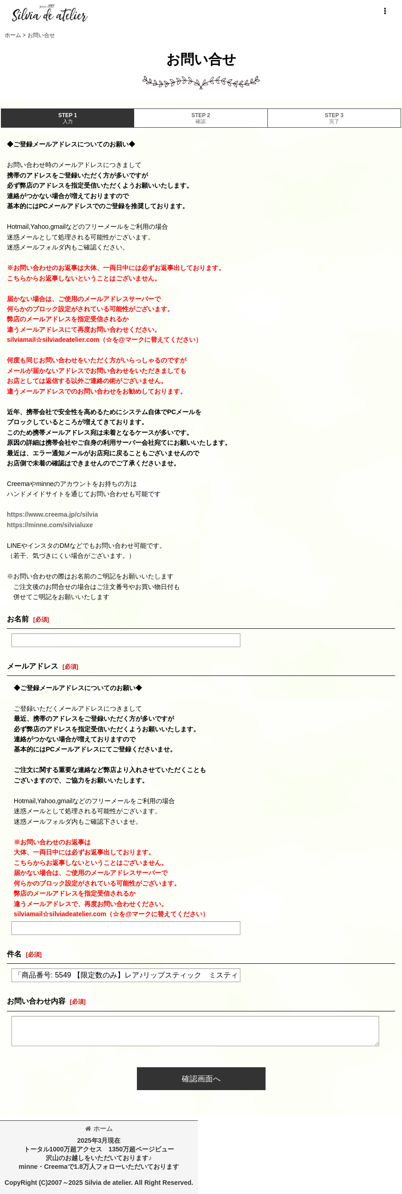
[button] (384, 11)
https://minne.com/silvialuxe (50, 525)
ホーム (99, 1128)
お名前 (18, 619)
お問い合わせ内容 (36, 1001)
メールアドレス (32, 666)
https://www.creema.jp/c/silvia (52, 514)
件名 (14, 954)
